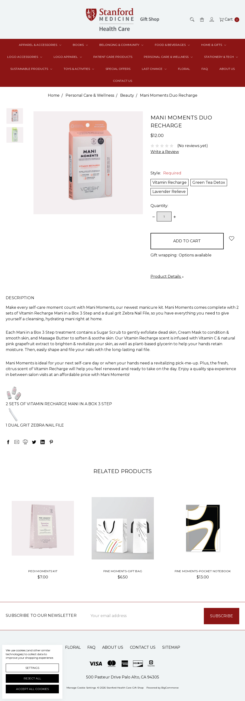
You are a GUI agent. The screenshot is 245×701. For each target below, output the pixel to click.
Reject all (32, 678)
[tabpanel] (43, 540)
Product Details (167, 276)
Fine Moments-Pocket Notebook (203, 571)
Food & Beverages (172, 45)
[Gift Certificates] (201, 19)
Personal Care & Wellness (168, 57)
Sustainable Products (31, 69)
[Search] (191, 19)
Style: (165, 173)
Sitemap (171, 647)
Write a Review (164, 151)
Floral (184, 69)
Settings (32, 668)
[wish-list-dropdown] (231, 238)
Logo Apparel (68, 57)
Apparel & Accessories (40, 45)
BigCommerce (170, 687)
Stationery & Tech (221, 57)
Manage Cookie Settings (81, 687)
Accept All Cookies (32, 689)
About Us (227, 69)
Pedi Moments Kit (42, 571)
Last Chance (154, 69)
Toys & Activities (79, 69)
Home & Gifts (213, 45)
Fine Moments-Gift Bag (122, 571)
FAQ (204, 69)
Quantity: (159, 205)
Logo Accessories (24, 57)
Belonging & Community (121, 45)
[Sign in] (211, 19)
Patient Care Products (112, 57)
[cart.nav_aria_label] (228, 19)
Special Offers (118, 69)
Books (80, 45)
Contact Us (122, 81)
